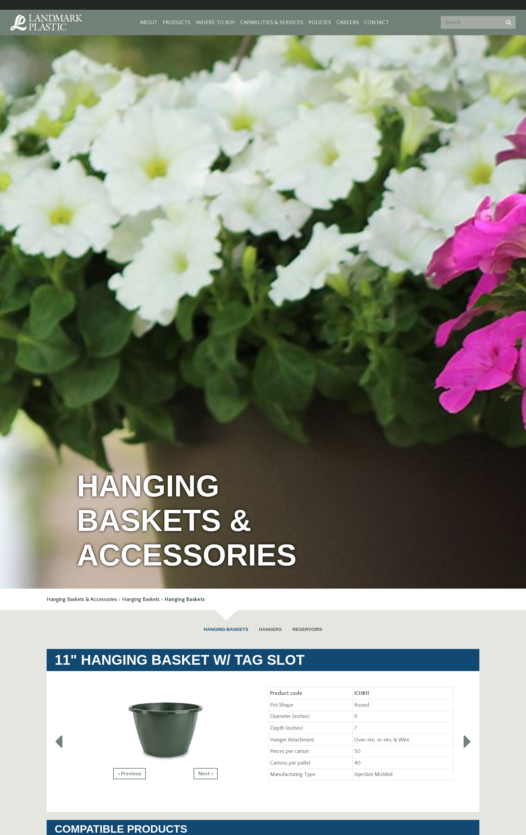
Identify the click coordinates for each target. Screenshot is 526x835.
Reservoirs (307, 629)
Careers (347, 22)
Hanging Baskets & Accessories (82, 599)
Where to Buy (215, 22)
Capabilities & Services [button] (271, 22)
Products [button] (177, 22)
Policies (320, 22)
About (148, 22)
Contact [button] (376, 22)
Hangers (270, 629)
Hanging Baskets (141, 599)
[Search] (471, 22)
